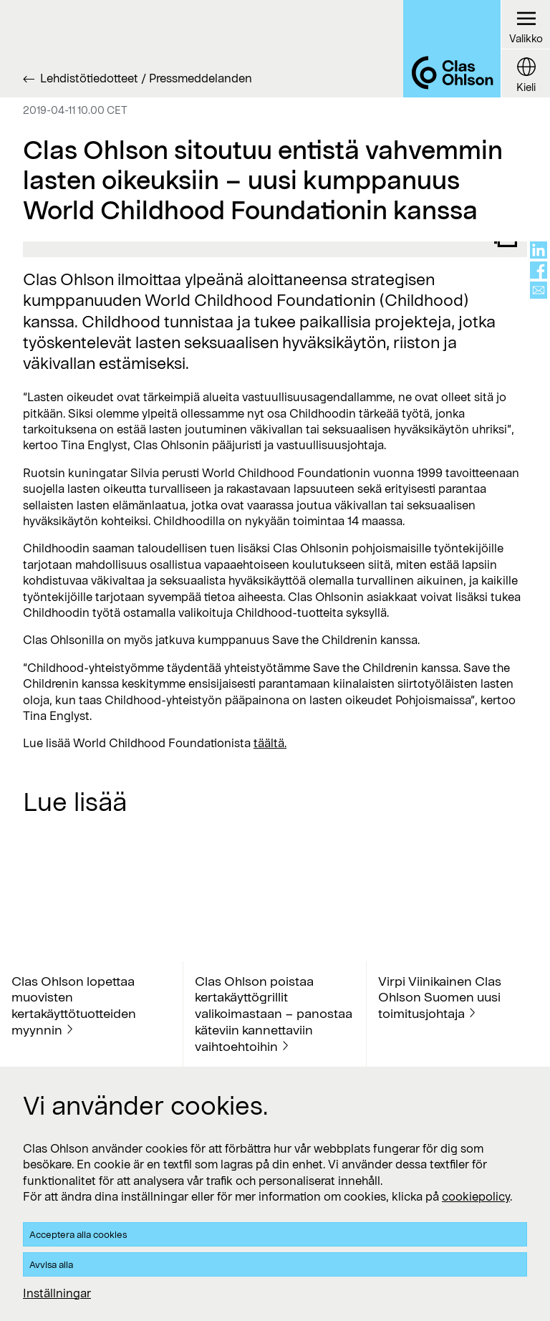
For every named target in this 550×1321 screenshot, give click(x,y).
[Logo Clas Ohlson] (452, 48)
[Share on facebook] (538, 270)
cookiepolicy (476, 1196)
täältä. (270, 742)
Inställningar (57, 1293)
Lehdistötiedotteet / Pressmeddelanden (146, 78)
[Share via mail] (538, 290)
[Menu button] (525, 24)
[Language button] (525, 73)
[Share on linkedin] (538, 250)
